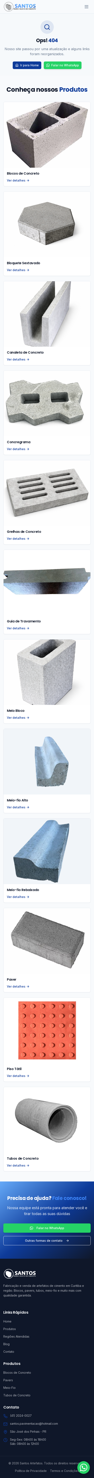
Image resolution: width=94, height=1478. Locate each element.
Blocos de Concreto (17, 1372)
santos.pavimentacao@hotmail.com (34, 1423)
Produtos (9, 1329)
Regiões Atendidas (16, 1336)
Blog (6, 1344)
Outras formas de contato (47, 1240)
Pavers (8, 1380)
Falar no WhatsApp (62, 65)
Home (7, 1321)
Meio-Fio (9, 1387)
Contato (8, 1351)
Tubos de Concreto (16, 1395)
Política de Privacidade (31, 1471)
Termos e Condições (64, 1471)
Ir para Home (27, 65)
